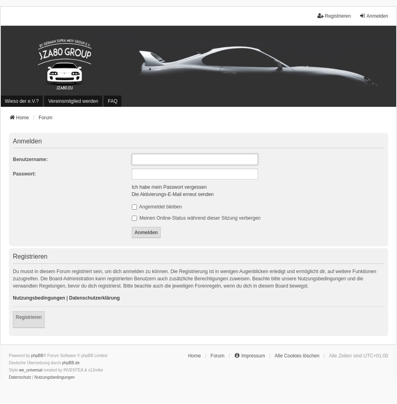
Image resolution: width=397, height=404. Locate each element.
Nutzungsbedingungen (39, 298)
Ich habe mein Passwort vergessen (169, 187)
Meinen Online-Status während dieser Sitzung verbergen (196, 218)
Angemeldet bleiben (157, 207)
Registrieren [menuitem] (334, 16)
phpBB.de (71, 363)
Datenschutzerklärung (94, 298)
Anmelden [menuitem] (373, 16)
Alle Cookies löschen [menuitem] (297, 356)
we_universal (30, 370)
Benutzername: (30, 159)
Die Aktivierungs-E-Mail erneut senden (173, 194)
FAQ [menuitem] (112, 101)
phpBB (37, 355)
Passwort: (24, 174)
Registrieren (29, 317)
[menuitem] (22, 101)
